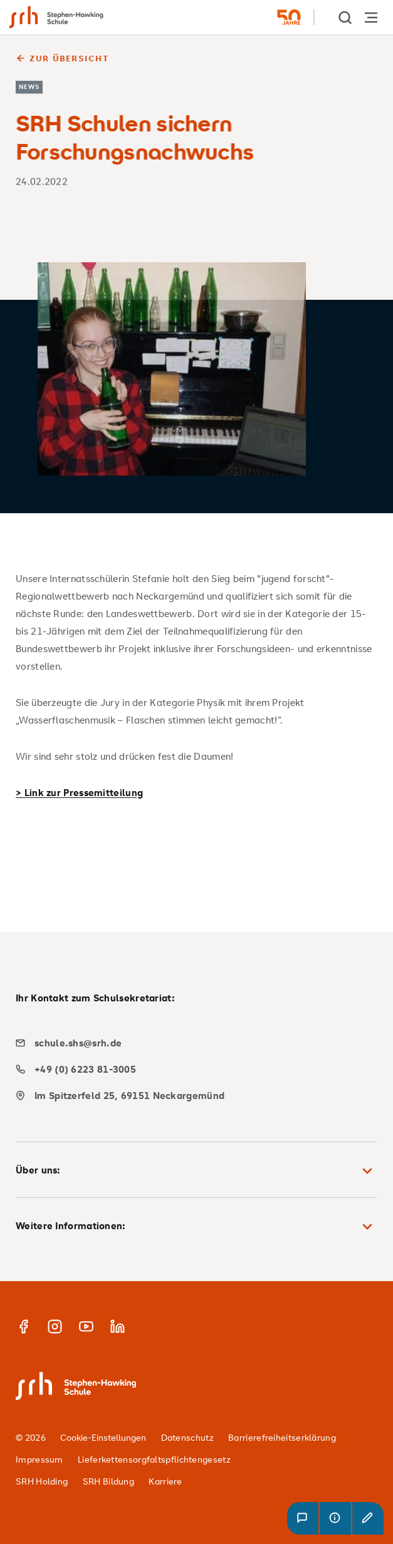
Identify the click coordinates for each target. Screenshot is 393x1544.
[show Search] (346, 17)
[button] (302, 1518)
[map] (192, 1095)
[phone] (192, 1069)
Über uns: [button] (196, 1170)
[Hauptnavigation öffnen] (371, 17)
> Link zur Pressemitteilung (79, 792)
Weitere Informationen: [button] (196, 1226)
